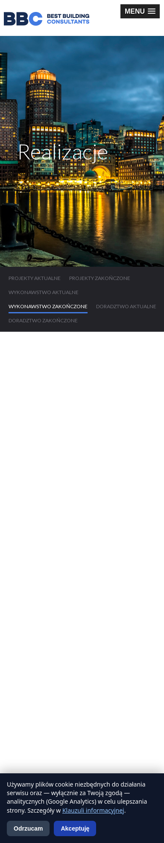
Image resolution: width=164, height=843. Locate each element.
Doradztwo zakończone (43, 320)
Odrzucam (28, 828)
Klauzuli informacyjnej (93, 810)
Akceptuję (75, 828)
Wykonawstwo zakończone (48, 306)
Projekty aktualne (35, 278)
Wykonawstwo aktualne (44, 292)
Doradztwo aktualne (126, 306)
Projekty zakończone (99, 278)
